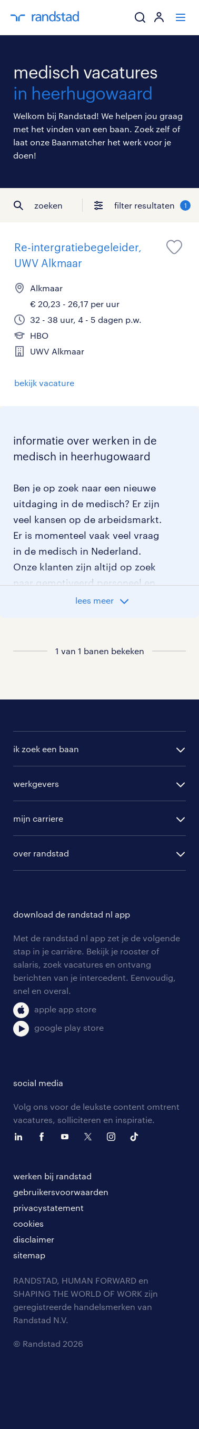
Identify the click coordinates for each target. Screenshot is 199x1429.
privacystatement (48, 1208)
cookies (28, 1223)
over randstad (41, 853)
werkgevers (36, 783)
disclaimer (33, 1239)
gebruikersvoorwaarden (60, 1192)
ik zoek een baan (46, 749)
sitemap (29, 1255)
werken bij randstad (52, 1176)
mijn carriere (38, 818)
